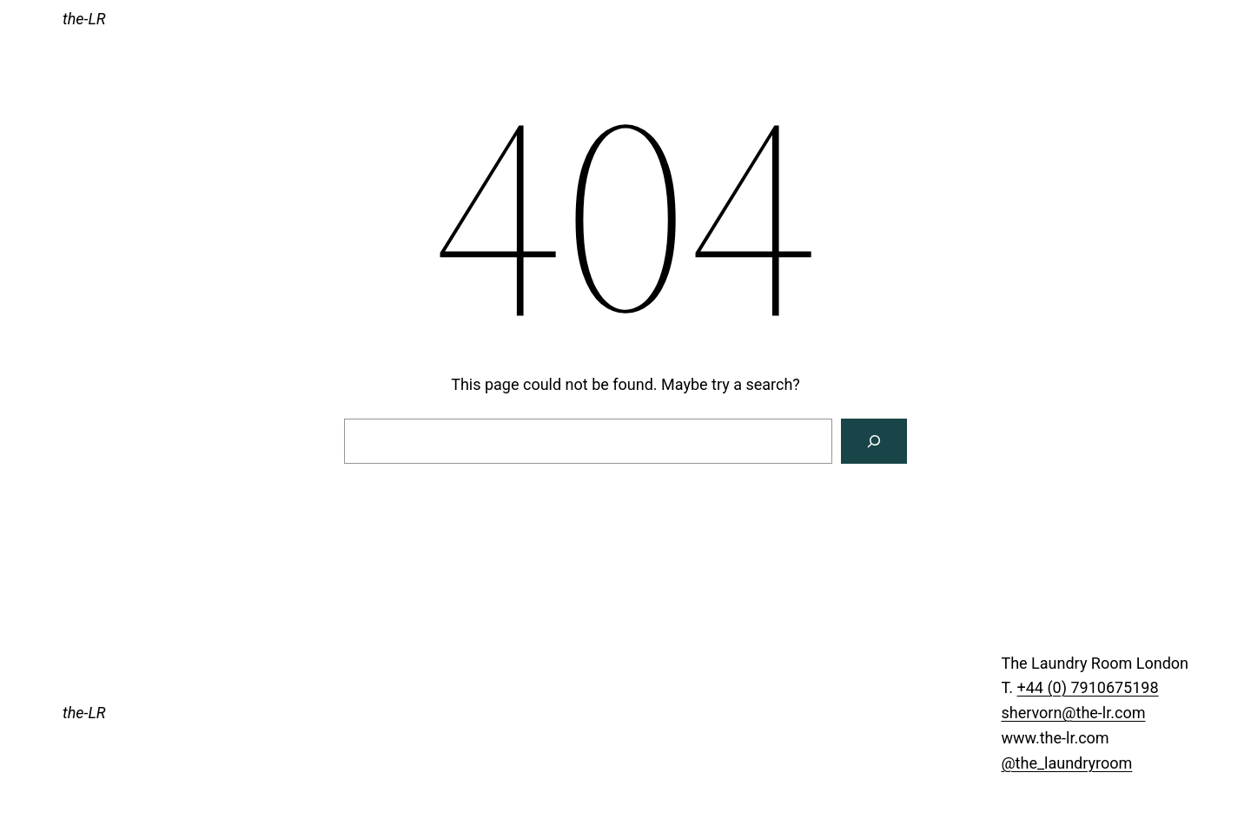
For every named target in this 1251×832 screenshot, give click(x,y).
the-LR (84, 19)
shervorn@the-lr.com (1073, 712)
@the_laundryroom (1066, 763)
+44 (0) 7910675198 (1088, 687)
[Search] (874, 441)
